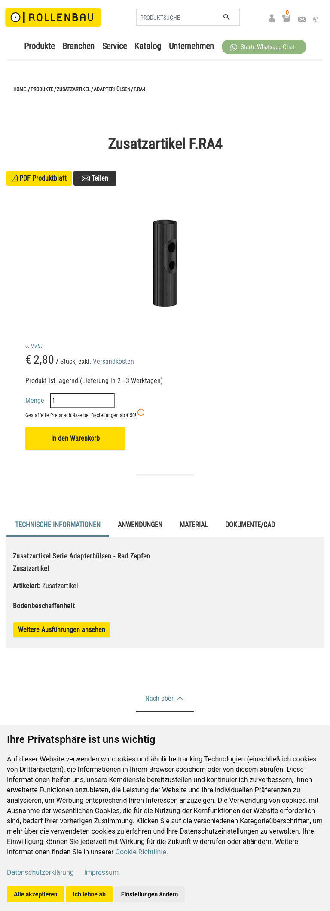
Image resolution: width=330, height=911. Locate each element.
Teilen (95, 178)
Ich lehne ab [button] (89, 894)
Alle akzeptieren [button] (36, 894)
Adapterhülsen (112, 89)
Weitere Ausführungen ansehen (61, 630)
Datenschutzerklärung (40, 872)
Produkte (39, 46)
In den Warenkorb (75, 438)
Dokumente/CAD (250, 525)
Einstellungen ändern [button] (149, 894)
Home (19, 89)
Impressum (101, 872)
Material (194, 525)
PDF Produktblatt (39, 178)
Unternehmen (191, 46)
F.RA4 (139, 89)
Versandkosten (113, 361)
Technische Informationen (58, 525)
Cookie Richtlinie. (142, 852)
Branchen (78, 46)
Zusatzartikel (73, 89)
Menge (70, 400)
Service (114, 46)
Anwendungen (140, 525)
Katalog (147, 46)
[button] (264, 47)
